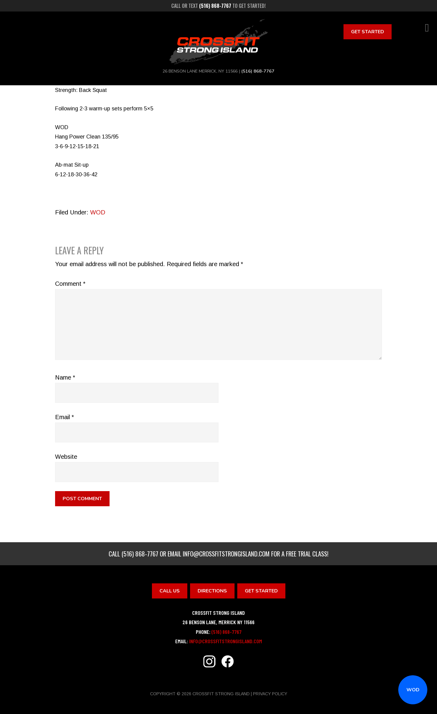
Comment (70, 283)
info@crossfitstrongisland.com (226, 553)
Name (65, 377)
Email (64, 417)
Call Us (169, 591)
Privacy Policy (270, 693)
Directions (212, 591)
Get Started (367, 31)
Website (66, 456)
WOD (412, 689)
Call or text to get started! (218, 5)
